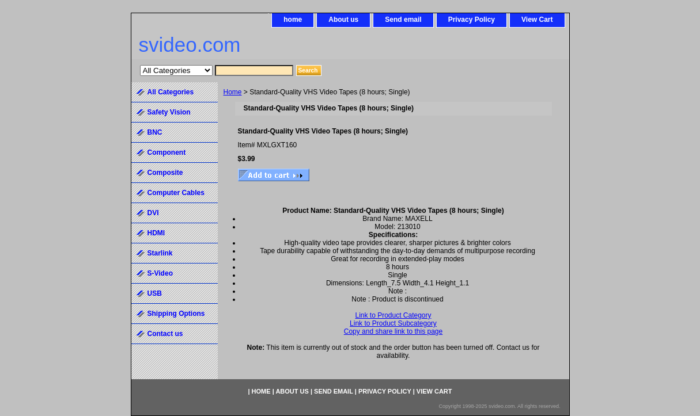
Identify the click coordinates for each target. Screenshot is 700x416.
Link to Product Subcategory (393, 323)
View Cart (537, 20)
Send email (403, 20)
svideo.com (190, 44)
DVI (153, 213)
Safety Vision (169, 112)
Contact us (165, 334)
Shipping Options (176, 314)
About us (343, 20)
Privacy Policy (471, 20)
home (292, 20)
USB (154, 293)
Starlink (160, 253)
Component (166, 152)
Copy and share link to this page (393, 331)
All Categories (170, 92)
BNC (154, 132)
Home (233, 92)
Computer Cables (176, 193)
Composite (165, 173)
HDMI (156, 233)
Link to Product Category (393, 315)
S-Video (160, 273)
